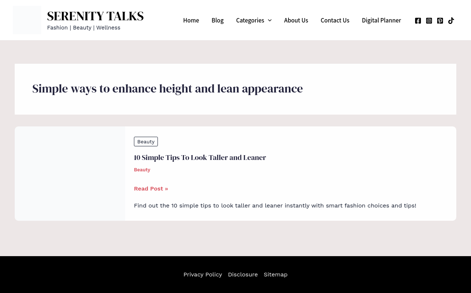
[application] (268, 20)
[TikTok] (451, 20)
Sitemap (276, 274)
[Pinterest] (440, 20)
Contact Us (335, 20)
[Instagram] (429, 20)
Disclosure (243, 274)
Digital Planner (381, 20)
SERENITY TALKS (95, 16)
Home (191, 20)
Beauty (146, 141)
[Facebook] (418, 20)
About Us (296, 20)
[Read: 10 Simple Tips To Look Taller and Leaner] (70, 173)
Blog (218, 20)
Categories (254, 20)
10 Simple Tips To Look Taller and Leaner (200, 157)
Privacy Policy (202, 274)
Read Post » (151, 188)
